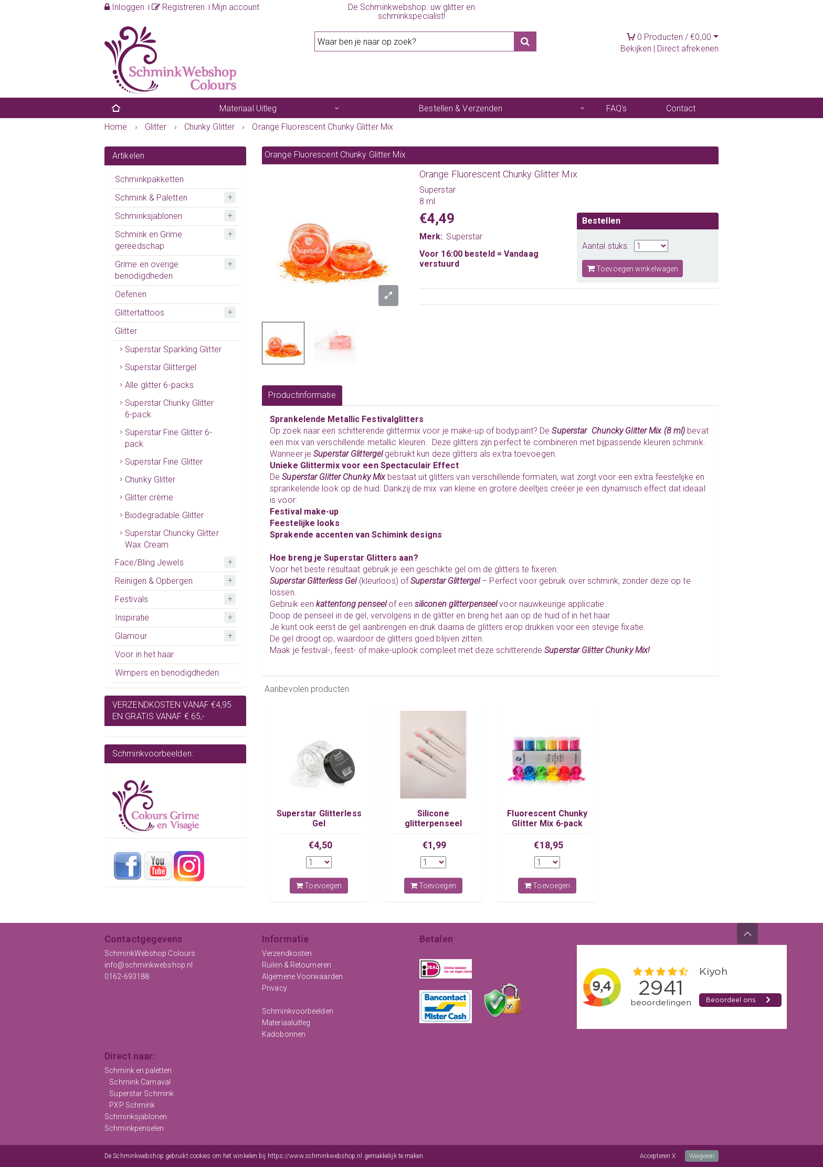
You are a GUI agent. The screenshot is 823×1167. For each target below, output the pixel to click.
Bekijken (635, 49)
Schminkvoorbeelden (297, 1011)
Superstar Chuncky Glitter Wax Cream (172, 539)
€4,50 (321, 844)
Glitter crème (149, 497)
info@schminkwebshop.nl (148, 965)
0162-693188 (126, 976)
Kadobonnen (283, 1034)
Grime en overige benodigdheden (147, 270)
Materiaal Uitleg (248, 108)
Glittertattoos (139, 313)
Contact (681, 108)
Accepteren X (658, 1156)
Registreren (178, 7)
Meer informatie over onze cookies (473, 1156)
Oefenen (130, 294)
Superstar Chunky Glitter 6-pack (169, 408)
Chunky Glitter (150, 480)
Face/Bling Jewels (149, 562)
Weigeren (701, 1156)
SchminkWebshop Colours (149, 953)
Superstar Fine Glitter (164, 462)
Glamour (131, 636)
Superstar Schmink (141, 1093)
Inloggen (124, 7)
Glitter (126, 331)
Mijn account (235, 7)
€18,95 (548, 844)
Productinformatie (302, 395)
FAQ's (616, 108)
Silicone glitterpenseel (433, 818)
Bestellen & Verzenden (460, 108)
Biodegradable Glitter (164, 515)
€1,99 (435, 844)
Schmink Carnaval (140, 1082)
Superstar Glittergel (160, 367)
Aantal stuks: (605, 246)
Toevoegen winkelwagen (632, 268)
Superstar (464, 236)
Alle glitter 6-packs (159, 385)
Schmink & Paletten (151, 198)
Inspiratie (132, 618)
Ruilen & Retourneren (296, 965)
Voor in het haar (144, 654)
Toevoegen (319, 885)
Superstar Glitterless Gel (319, 818)
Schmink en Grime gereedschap (149, 240)
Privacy (274, 988)
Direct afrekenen (688, 49)
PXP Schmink (132, 1105)
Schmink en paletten (138, 1070)
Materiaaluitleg (286, 1022)
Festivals (131, 599)
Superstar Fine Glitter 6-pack (169, 438)
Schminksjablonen (149, 216)
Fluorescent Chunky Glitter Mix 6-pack (547, 818)
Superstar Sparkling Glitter (173, 349)
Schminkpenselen (134, 1128)
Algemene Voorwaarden (302, 976)
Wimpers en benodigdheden (167, 673)
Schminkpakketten (149, 179)
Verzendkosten (287, 953)
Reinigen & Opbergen (154, 581)
